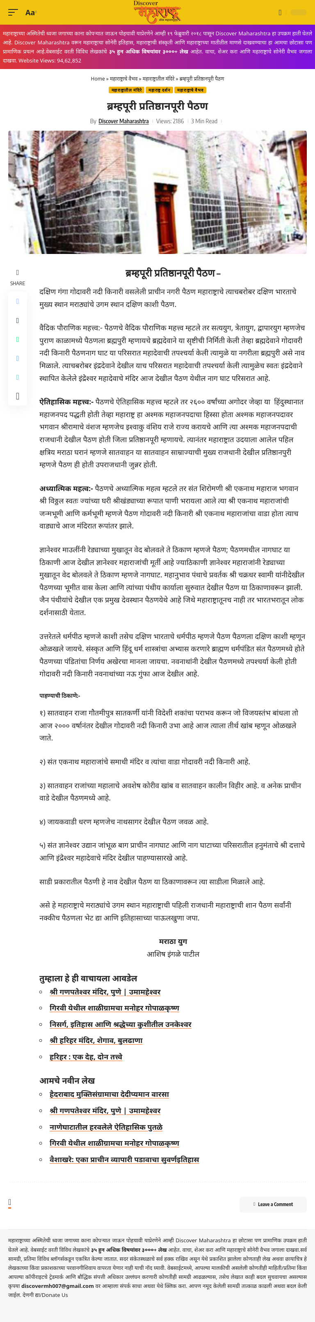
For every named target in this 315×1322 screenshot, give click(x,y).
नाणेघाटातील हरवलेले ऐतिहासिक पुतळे (106, 1127)
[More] (18, 400)
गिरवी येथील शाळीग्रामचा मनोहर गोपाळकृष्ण (115, 1008)
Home (98, 78)
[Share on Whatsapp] (18, 341)
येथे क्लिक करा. (173, 1286)
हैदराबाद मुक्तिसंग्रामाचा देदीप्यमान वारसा (110, 1094)
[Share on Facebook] (18, 301)
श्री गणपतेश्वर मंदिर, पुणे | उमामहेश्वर (105, 992)
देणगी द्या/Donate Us (45, 1295)
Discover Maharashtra (123, 121)
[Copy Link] (18, 380)
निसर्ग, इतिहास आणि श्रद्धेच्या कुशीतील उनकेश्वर (121, 1024)
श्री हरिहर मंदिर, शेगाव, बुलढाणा (96, 1040)
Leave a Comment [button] (270, 1205)
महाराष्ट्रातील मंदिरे (159, 78)
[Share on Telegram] (18, 361)
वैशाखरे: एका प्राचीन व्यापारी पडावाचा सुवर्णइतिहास (125, 1159)
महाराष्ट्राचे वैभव (123, 78)
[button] (15, 12)
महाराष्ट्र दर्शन (159, 90)
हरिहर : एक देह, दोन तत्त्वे (86, 1056)
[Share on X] (18, 321)
